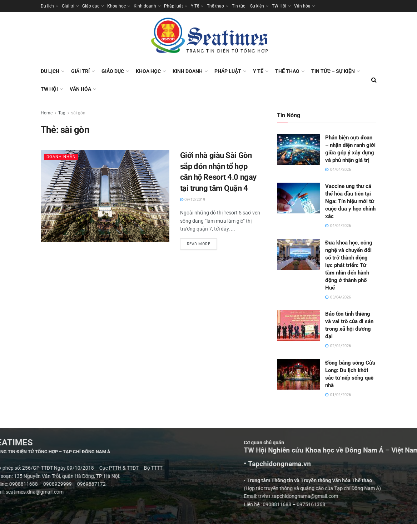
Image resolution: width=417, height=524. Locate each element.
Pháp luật (173, 6)
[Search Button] (374, 80)
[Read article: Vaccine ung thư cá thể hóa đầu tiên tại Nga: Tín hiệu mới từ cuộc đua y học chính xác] (298, 198)
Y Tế (195, 6)
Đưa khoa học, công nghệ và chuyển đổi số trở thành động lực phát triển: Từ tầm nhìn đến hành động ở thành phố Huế (348, 265)
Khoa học (116, 6)
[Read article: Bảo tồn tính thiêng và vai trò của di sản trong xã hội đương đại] (298, 325)
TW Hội (279, 6)
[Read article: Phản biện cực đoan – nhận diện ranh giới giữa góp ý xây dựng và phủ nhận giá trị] (298, 149)
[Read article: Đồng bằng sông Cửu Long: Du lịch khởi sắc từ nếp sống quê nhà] (298, 374)
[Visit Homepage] (208, 37)
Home (47, 112)
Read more (202, 242)
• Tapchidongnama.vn (364, 464)
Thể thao (215, 6)
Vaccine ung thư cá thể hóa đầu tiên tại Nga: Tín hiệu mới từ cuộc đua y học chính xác (350, 201)
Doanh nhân (61, 156)
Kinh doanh (145, 6)
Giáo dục (90, 6)
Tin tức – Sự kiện (248, 6)
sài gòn (78, 112)
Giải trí (68, 6)
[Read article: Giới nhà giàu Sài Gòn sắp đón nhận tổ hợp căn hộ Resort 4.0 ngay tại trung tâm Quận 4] (105, 196)
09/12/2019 (192, 199)
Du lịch (47, 6)
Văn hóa (302, 6)
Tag (61, 112)
